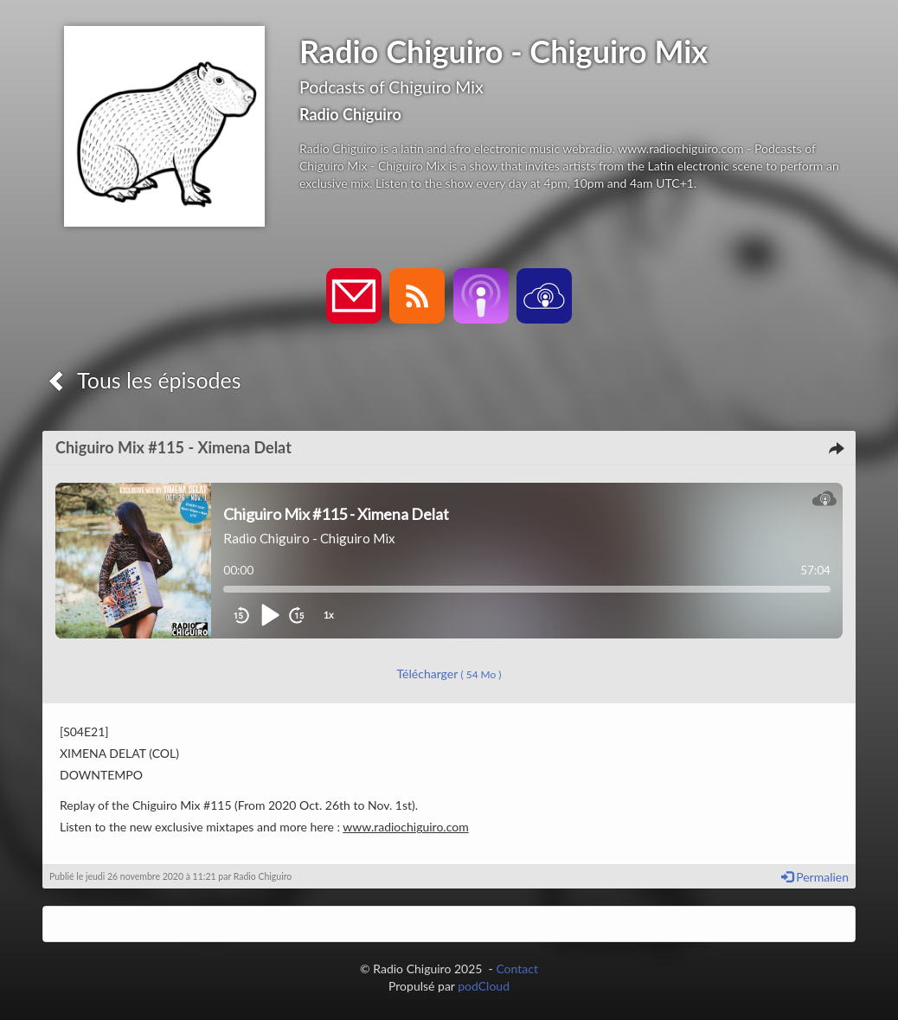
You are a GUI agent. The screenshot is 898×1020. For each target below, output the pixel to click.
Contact (517, 968)
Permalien (815, 876)
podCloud (484, 985)
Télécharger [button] (449, 673)
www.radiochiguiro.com (405, 826)
